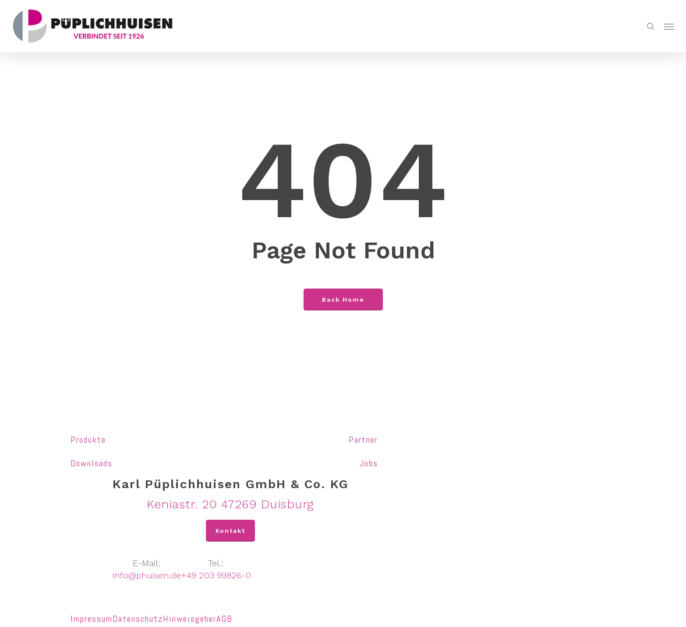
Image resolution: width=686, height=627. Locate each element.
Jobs (369, 463)
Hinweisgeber (189, 618)
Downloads (92, 463)
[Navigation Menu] (669, 26)
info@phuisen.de (147, 575)
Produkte (88, 439)
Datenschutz (138, 618)
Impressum (92, 618)
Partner (363, 439)
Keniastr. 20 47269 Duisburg (230, 504)
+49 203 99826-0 (216, 575)
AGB (224, 618)
